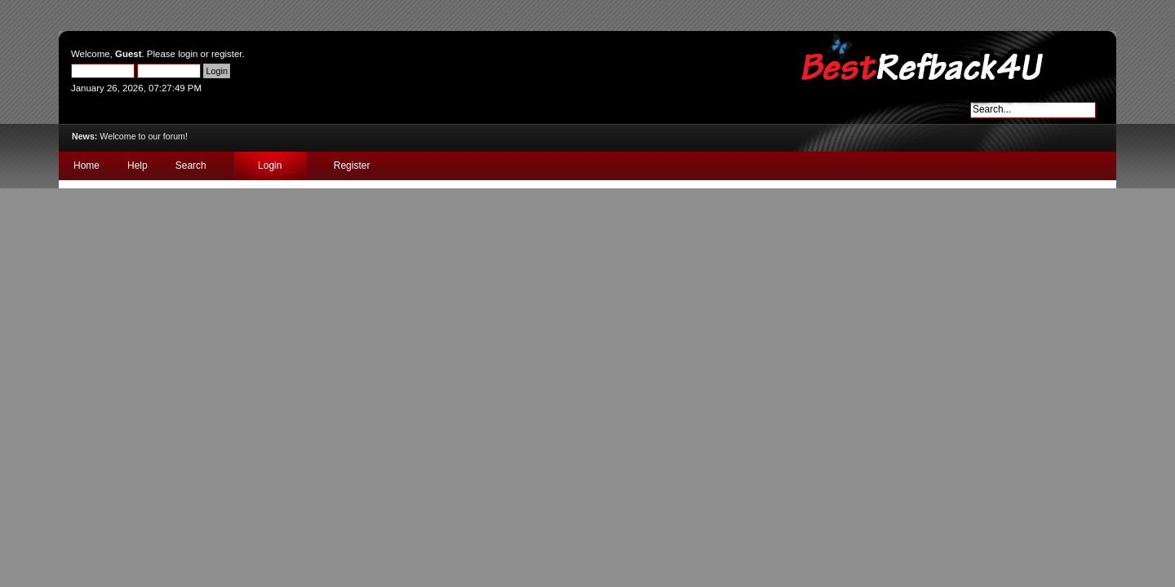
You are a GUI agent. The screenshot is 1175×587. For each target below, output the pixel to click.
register (226, 54)
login (187, 54)
